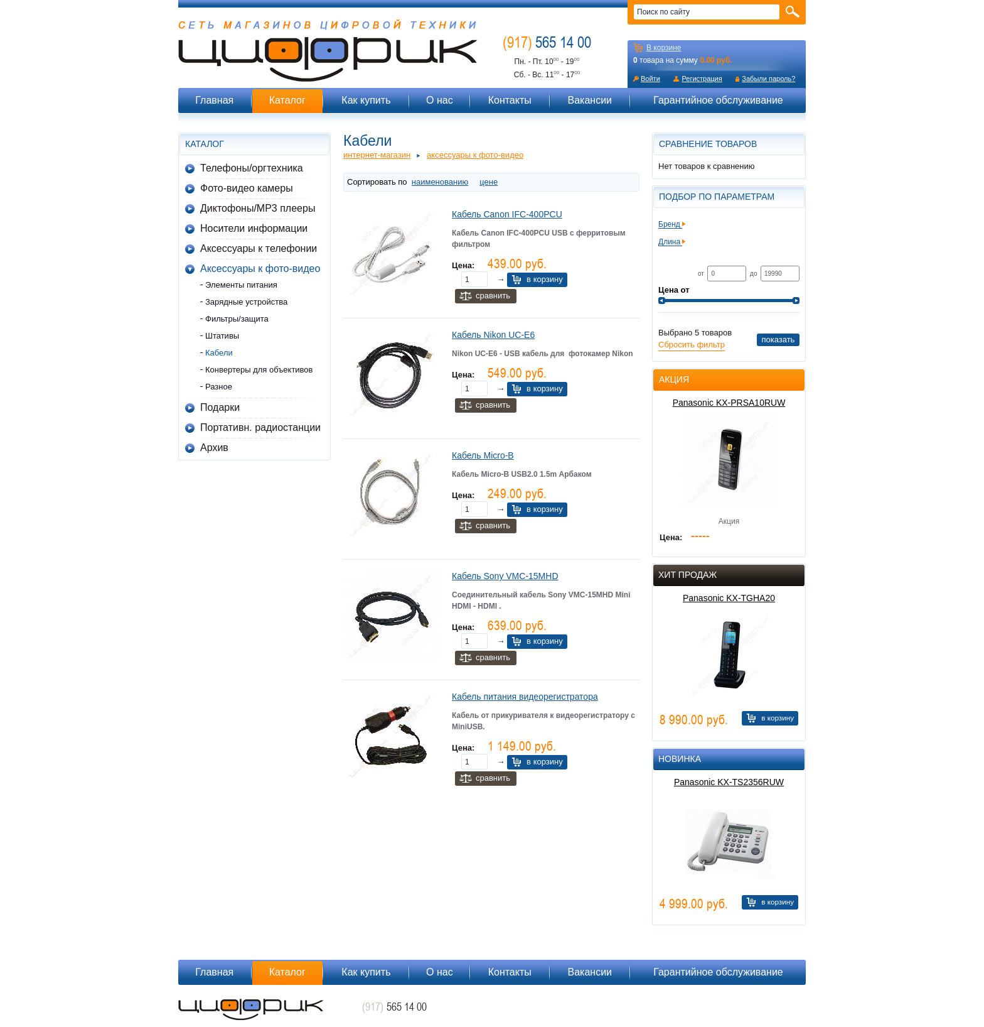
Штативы (222, 335)
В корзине (663, 47)
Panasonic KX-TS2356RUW (729, 782)
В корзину (545, 279)
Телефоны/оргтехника (251, 168)
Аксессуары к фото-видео (260, 268)
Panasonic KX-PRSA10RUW (729, 403)
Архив (214, 447)
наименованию (440, 182)
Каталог (287, 100)
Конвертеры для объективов (259, 369)
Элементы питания (241, 285)
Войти (650, 78)
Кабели (219, 352)
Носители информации (254, 228)
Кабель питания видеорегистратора (525, 697)
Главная (214, 100)
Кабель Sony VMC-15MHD (505, 576)
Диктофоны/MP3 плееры (257, 208)
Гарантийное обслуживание (718, 100)
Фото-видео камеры (246, 188)
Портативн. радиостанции (260, 427)
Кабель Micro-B (483, 455)
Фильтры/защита (237, 318)
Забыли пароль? (768, 78)
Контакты (510, 100)
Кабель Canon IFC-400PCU (507, 214)
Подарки (220, 407)
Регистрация (702, 78)
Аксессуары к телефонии (258, 248)
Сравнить (493, 295)
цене (488, 182)
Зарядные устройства (246, 302)
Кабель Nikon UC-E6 (493, 335)
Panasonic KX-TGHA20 (729, 598)
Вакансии (589, 100)
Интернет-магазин (376, 155)
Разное (218, 386)
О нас (439, 100)
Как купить (365, 100)
